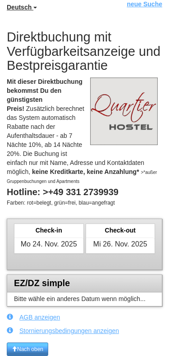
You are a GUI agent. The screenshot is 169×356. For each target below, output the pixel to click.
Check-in (49, 230)
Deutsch (22, 7)
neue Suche (144, 4)
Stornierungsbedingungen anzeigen (63, 330)
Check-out (120, 230)
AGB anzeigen (33, 317)
